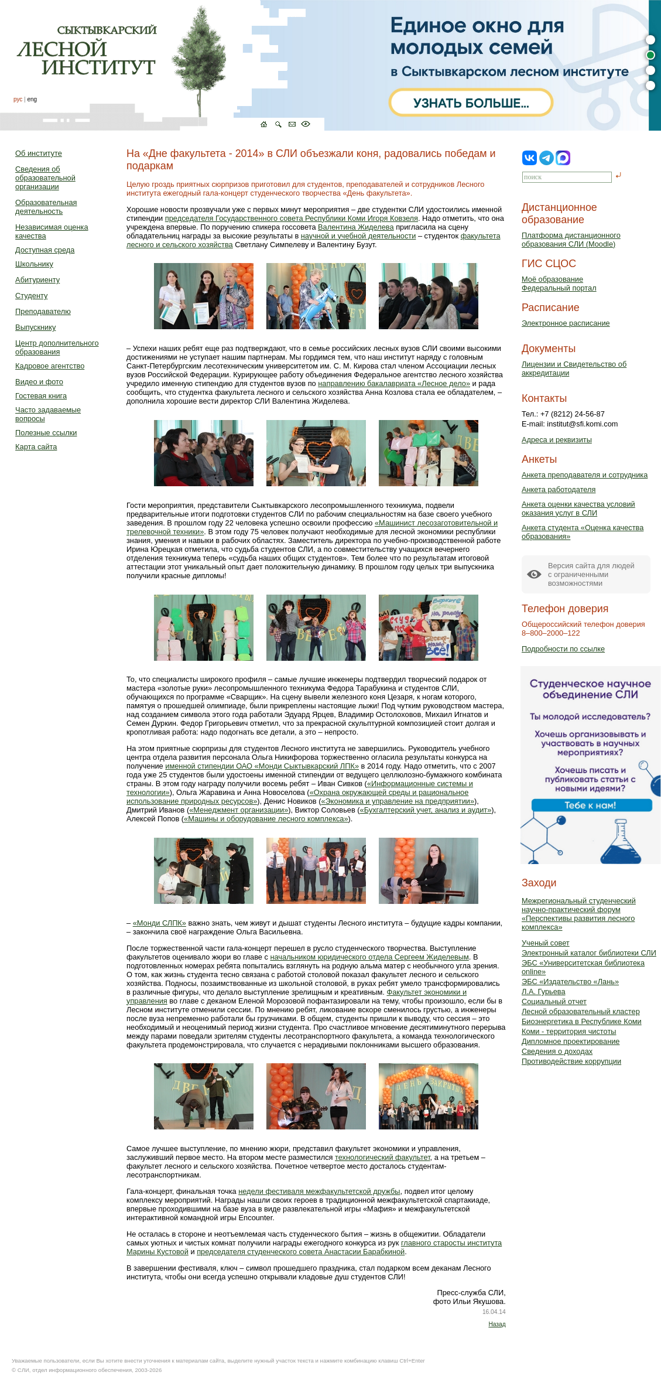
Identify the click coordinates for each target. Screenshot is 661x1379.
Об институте (38, 153)
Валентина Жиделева (356, 227)
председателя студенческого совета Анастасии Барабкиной (301, 1251)
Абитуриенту (37, 279)
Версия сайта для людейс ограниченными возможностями (591, 574)
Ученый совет (546, 942)
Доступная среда (44, 249)
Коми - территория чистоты (569, 1031)
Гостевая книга (41, 395)
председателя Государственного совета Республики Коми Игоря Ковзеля (291, 218)
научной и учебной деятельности (358, 235)
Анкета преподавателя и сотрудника (585, 474)
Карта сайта (36, 446)
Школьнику (34, 264)
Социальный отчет (554, 1001)
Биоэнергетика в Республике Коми (582, 1021)
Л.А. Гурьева (544, 991)
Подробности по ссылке (563, 648)
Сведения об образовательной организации (45, 178)
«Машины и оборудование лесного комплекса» (266, 818)
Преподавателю (43, 311)
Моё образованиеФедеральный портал (559, 283)
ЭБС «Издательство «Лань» (570, 981)
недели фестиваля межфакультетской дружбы (319, 1191)
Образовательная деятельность (46, 207)
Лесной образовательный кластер (581, 1011)
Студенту (31, 295)
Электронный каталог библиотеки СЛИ (589, 952)
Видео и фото (39, 381)
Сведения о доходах (557, 1051)
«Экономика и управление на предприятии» (397, 801)
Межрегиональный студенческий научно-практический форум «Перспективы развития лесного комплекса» (579, 913)
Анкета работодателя (559, 489)
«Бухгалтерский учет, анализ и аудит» (426, 809)
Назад (496, 1324)
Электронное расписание (566, 323)
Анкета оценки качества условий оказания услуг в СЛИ (578, 508)
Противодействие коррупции (571, 1061)
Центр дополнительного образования (56, 347)
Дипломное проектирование (571, 1041)
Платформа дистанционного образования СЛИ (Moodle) (571, 239)
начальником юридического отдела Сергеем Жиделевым (369, 957)
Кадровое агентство (49, 365)
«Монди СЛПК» (159, 923)
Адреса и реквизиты (557, 439)
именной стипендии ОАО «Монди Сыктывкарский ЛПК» (262, 766)
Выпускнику (35, 327)
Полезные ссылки (46, 432)
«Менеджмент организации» (238, 809)
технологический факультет (382, 1157)
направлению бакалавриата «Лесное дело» (394, 383)
